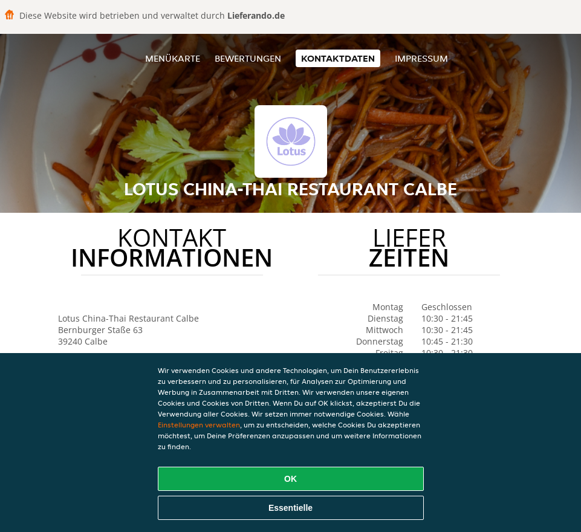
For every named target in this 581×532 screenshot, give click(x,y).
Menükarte (172, 58)
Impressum (421, 58)
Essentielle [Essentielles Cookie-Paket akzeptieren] (290, 508)
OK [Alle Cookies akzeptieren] (290, 479)
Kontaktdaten (338, 58)
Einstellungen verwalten (199, 424)
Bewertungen (248, 58)
